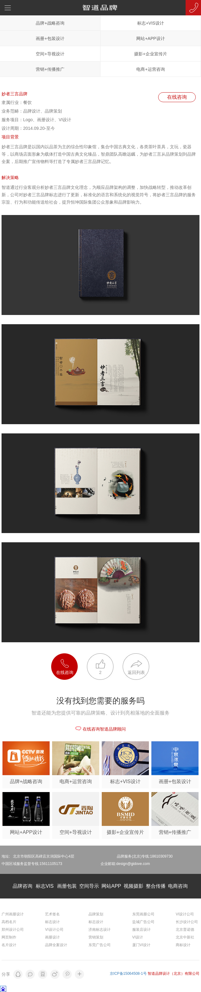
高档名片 (9, 922)
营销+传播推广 (50, 69)
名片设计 (9, 945)
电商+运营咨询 (150, 69)
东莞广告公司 (99, 945)
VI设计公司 (54, 929)
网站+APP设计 (150, 38)
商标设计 (183, 945)
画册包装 (67, 886)
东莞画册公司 (143, 914)
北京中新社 (185, 937)
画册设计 (52, 937)
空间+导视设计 (50, 53)
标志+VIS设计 (150, 23)
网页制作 (9, 937)
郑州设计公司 (13, 929)
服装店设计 (141, 929)
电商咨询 (178, 886)
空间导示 (89, 886)
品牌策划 (95, 914)
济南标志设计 (99, 929)
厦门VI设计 (141, 945)
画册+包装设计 (50, 38)
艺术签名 (52, 914)
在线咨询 (177, 97)
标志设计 (52, 922)
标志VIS (45, 886)
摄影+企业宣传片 (150, 53)
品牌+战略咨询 (50, 23)
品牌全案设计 (56, 945)
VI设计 (137, 937)
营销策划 (95, 937)
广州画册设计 (13, 914)
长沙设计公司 (187, 922)
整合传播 (156, 886)
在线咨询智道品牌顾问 (101, 729)
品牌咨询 (22, 886)
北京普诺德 (185, 929)
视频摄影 (133, 886)
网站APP (111, 886)
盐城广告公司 (143, 922)
